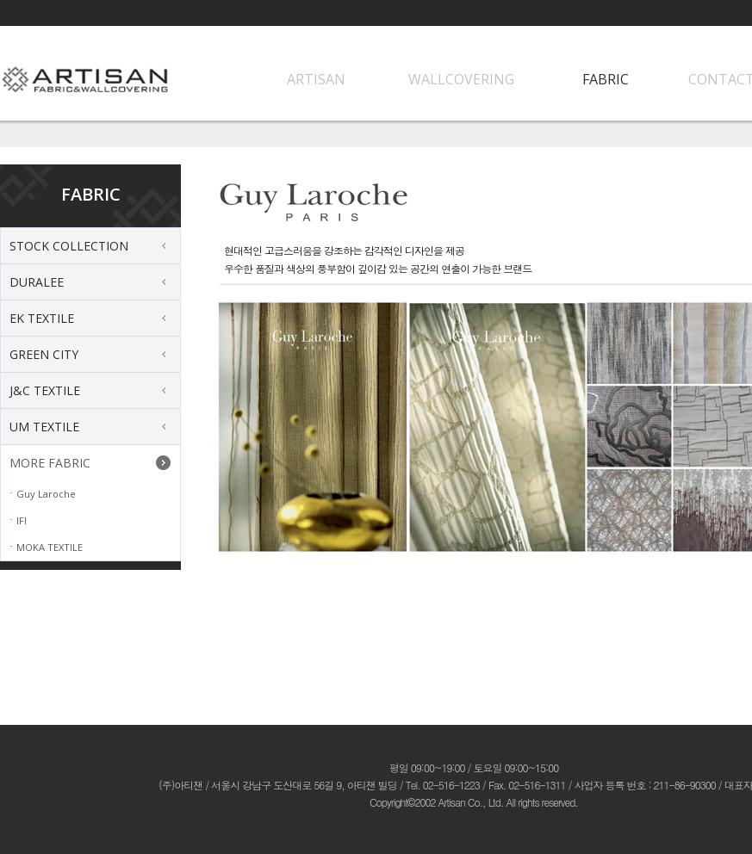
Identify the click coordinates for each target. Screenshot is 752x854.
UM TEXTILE (44, 426)
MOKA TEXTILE (49, 547)
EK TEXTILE (41, 318)
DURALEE (36, 282)
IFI (21, 520)
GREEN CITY (43, 354)
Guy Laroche (46, 493)
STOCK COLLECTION (68, 246)
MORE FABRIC (49, 463)
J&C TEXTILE (44, 390)
